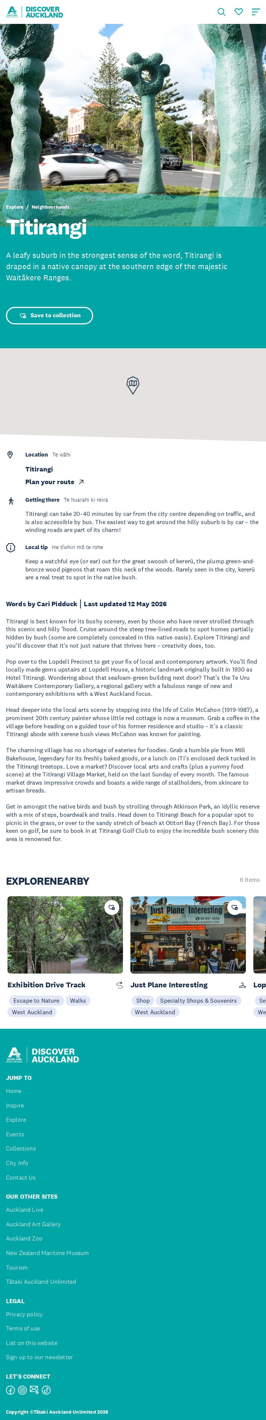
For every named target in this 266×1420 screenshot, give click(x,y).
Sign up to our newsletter (39, 1357)
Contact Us (21, 1177)
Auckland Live (24, 1210)
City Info (17, 1163)
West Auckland (32, 1012)
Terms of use (23, 1328)
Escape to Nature (36, 1000)
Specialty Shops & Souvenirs (198, 1000)
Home (14, 1091)
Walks (78, 1000)
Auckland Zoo (24, 1238)
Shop (143, 1000)
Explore (14, 207)
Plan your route (55, 482)
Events (15, 1134)
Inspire (15, 1105)
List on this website (31, 1343)
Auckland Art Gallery (33, 1224)
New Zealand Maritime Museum (47, 1253)
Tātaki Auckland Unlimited (41, 1282)
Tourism (17, 1267)
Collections (21, 1148)
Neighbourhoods (50, 207)
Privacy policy (24, 1314)
